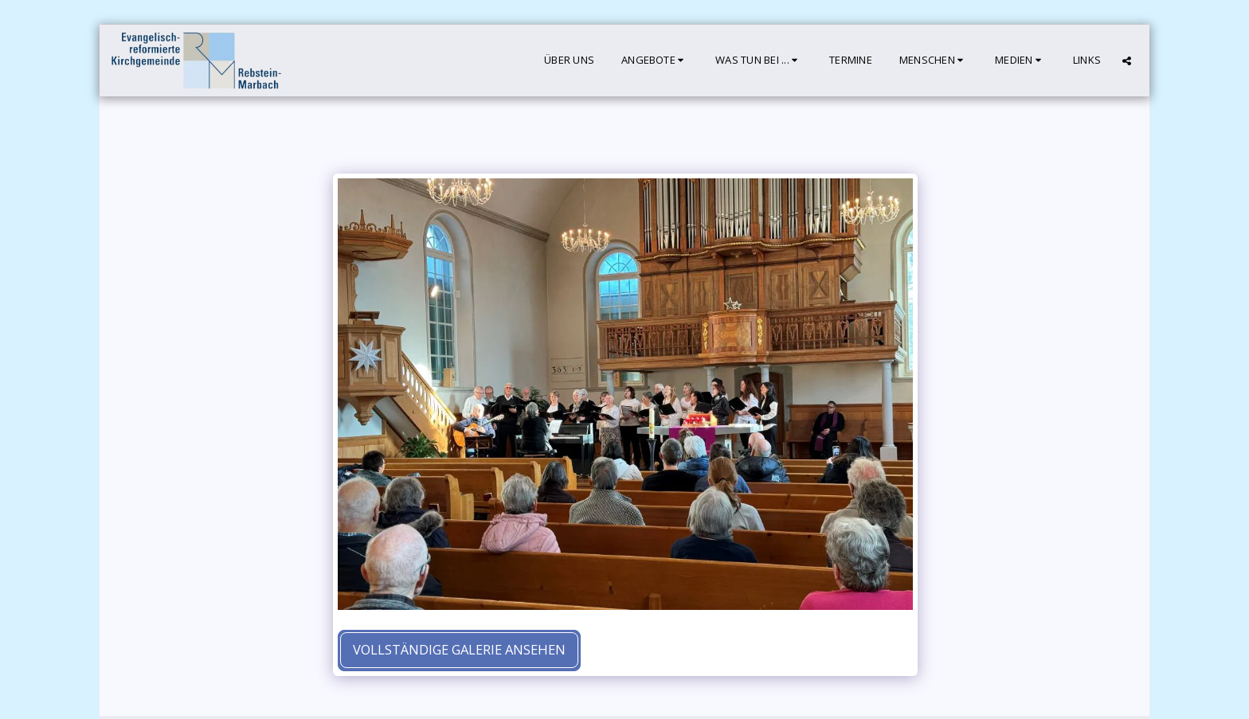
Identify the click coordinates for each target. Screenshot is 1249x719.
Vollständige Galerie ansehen (459, 649)
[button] (655, 60)
